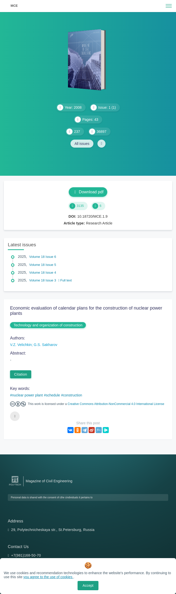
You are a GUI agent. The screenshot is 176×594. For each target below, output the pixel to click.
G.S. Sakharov (45, 345)
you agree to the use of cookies (48, 577)
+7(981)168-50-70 (26, 555)
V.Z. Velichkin (21, 345)
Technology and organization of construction (48, 325)
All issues (82, 144)
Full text (65, 280)
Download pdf (88, 192)
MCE (14, 6)
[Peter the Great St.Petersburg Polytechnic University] (15, 486)
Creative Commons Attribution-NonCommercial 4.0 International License (116, 404)
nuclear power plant (27, 395)
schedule (53, 395)
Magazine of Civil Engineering (49, 481)
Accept (88, 585)
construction (72, 395)
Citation (20, 374)
